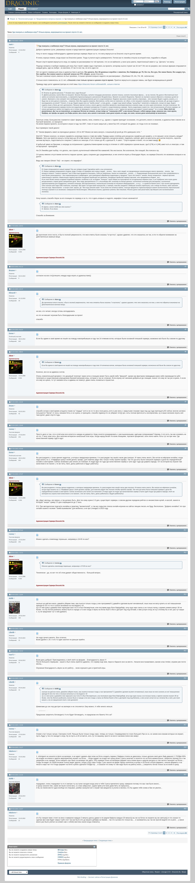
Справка (45, 12)
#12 (185, 552)
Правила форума (64, 863)
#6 (185, 352)
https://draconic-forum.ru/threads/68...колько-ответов (99, 84)
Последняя (182, 27)
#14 (185, 628)
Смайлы (61, 852)
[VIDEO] (61, 857)
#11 (185, 530)
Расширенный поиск (180, 12)
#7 (185, 402)
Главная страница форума (17, 12)
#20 (185, 809)
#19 (185, 775)
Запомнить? (139, 5)
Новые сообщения (34, 12)
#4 (185, 289)
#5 (185, 329)
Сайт (10, 9)
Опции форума (63, 12)
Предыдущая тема (90, 840)
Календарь (53, 12)
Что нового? (33, 9)
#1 (185, 40)
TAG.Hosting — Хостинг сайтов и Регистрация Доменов (97, 877)
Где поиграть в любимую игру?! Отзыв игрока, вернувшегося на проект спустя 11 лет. (47, 32)
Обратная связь (148, 872)
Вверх (184, 872)
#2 (185, 226)
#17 (185, 725)
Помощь (167, 2)
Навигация (74, 12)
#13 (185, 594)
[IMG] (60, 855)
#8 (185, 425)
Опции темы (180, 36)
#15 (185, 651)
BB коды (61, 850)
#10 (185, 474)
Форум (21, 9)
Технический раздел (25, 19)
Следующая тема (105, 840)
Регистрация (180, 2)
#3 (185, 266)
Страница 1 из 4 (156, 27)
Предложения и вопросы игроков (48, 19)
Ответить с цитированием (176, 221)
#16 (185, 678)
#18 (185, 747)
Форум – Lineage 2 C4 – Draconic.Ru (168, 872)
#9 (185, 448)
